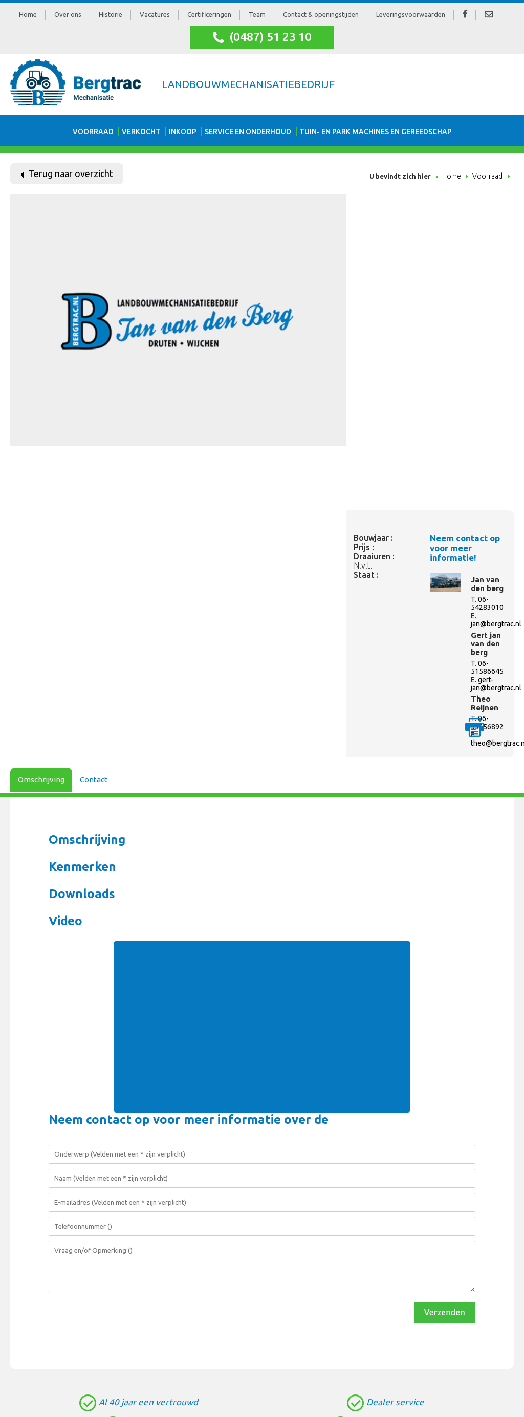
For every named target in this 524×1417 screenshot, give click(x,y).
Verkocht (141, 131)
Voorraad (93, 131)
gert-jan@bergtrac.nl (496, 683)
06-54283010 (487, 603)
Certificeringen (209, 14)
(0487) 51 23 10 (262, 37)
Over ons (67, 14)
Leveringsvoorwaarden (410, 14)
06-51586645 (487, 667)
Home (28, 14)
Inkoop (182, 131)
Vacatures (155, 14)
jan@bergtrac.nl (496, 624)
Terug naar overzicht (66, 173)
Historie (110, 14)
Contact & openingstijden (321, 14)
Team (257, 14)
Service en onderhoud (248, 131)
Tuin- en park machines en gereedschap (375, 131)
